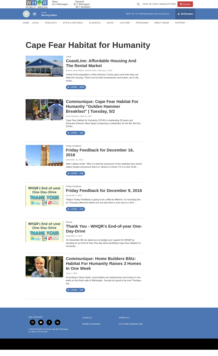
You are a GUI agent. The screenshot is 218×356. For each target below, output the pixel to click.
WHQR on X (124, 324)
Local (35, 29)
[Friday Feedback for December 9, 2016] (44, 202)
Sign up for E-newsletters (160, 7)
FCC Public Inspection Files (131, 330)
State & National (73, 29)
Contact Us (87, 324)
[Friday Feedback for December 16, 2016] (44, 161)
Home (26, 29)
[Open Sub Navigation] (41, 29)
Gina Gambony (72, 122)
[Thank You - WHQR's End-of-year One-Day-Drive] (44, 237)
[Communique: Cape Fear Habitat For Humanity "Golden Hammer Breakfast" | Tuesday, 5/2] (44, 115)
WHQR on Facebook (91, 330)
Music (110, 29)
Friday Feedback (73, 152)
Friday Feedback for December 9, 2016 (104, 196)
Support (180, 29)
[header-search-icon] (139, 7)
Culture (125, 29)
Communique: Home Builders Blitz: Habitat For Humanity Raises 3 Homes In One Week (103, 270)
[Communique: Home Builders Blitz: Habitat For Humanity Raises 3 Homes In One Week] (44, 273)
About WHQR (161, 29)
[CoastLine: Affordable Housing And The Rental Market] (44, 72)
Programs (142, 29)
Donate (188, 7)
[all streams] (185, 20)
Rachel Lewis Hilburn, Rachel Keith (81, 77)
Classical (95, 29)
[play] (26, 20)
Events (69, 228)
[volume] (34, 20)
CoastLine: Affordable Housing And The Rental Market (101, 69)
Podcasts (51, 29)
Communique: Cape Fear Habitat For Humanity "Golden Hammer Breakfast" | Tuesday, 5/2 (102, 112)
